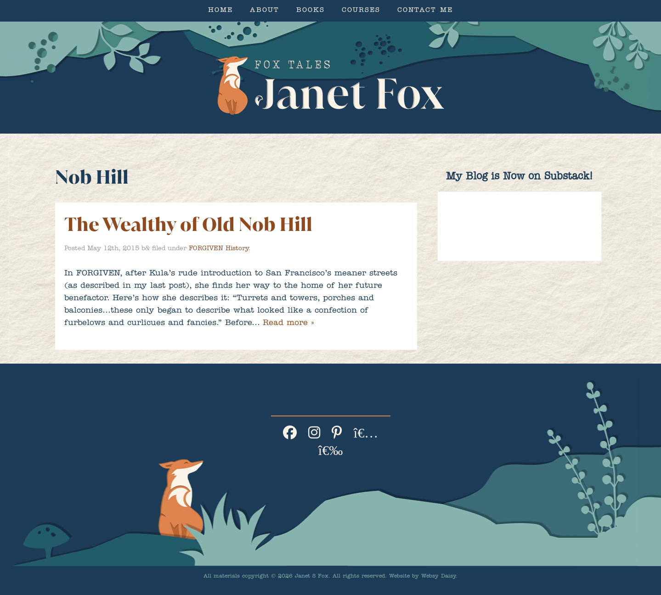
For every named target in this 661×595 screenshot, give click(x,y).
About (264, 10)
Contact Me (425, 10)
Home (220, 10)
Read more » (288, 324)
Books (310, 10)
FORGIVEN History (219, 249)
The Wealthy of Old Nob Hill (188, 224)
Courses (361, 10)
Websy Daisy (438, 576)
